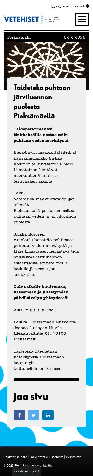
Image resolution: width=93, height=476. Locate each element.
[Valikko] (82, 19)
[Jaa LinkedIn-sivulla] (48, 415)
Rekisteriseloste (15, 457)
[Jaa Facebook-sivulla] (19, 415)
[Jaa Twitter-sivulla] (33, 415)
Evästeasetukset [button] (26, 471)
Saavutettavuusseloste (46, 457)
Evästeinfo (73, 457)
